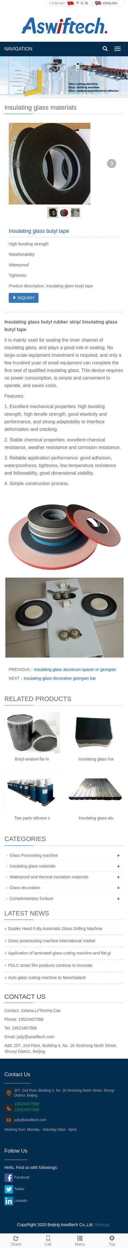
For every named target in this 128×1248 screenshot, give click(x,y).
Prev (16, 163)
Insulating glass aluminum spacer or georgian (75, 669)
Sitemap (102, 1224)
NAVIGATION (18, 48)
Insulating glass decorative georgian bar (60, 678)
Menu (80, 1240)
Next (111, 163)
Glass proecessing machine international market (51, 940)
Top (112, 1240)
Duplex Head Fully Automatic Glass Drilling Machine (55, 928)
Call (48, 1240)
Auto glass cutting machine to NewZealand (46, 977)
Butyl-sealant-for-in (32, 759)
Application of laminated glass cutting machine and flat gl (59, 953)
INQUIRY (24, 298)
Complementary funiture (31, 898)
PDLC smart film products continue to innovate (50, 965)
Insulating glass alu (96, 818)
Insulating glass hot (95, 759)
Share (16, 1240)
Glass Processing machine (34, 855)
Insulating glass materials (32, 866)
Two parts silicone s (32, 818)
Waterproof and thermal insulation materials (49, 877)
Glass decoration (25, 887)
